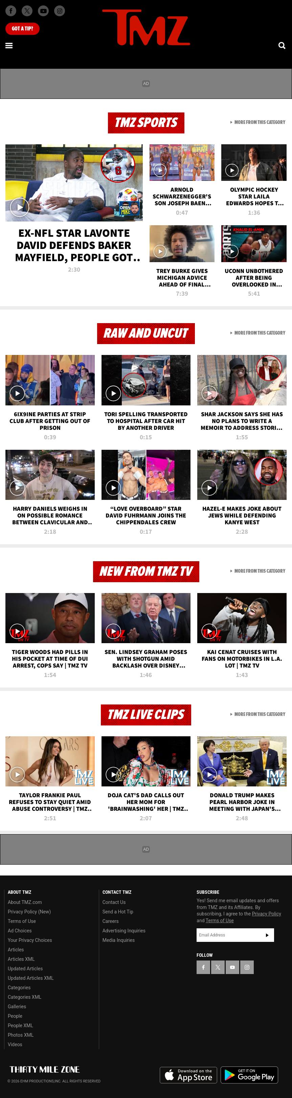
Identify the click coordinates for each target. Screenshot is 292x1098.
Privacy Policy (266, 913)
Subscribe (267, 935)
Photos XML (20, 1035)
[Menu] (9, 45)
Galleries (17, 1006)
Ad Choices (20, 930)
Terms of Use (22, 921)
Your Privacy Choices (30, 940)
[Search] (282, 45)
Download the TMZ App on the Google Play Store (249, 1075)
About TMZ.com (25, 902)
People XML (20, 1025)
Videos (15, 1044)
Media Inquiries (119, 940)
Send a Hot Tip (118, 911)
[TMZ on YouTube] (232, 967)
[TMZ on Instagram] (59, 10)
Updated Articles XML (30, 978)
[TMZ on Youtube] (43, 10)
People (15, 1016)
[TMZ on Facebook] (10, 10)
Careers (111, 921)
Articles (16, 949)
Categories (19, 987)
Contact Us (114, 902)
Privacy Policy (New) (29, 911)
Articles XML (21, 959)
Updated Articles (25, 968)
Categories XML (24, 997)
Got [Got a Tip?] (22, 28)
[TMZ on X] (27, 10)
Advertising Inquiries (124, 930)
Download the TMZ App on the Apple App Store (188, 1075)
